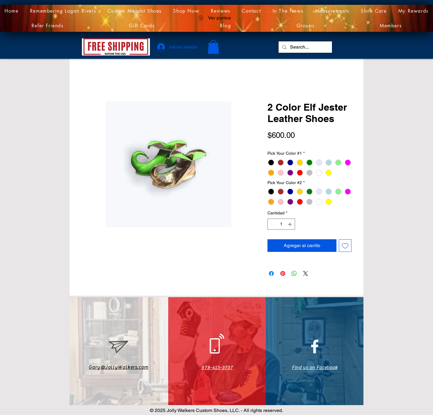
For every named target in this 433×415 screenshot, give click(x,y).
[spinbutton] (281, 224)
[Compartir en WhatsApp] (294, 273)
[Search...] (304, 47)
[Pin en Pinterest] (282, 273)
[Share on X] (305, 273)
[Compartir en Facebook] (271, 273)
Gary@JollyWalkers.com (118, 367)
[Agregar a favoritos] (345, 245)
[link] (213, 47)
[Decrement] (272, 224)
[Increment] (290, 224)
